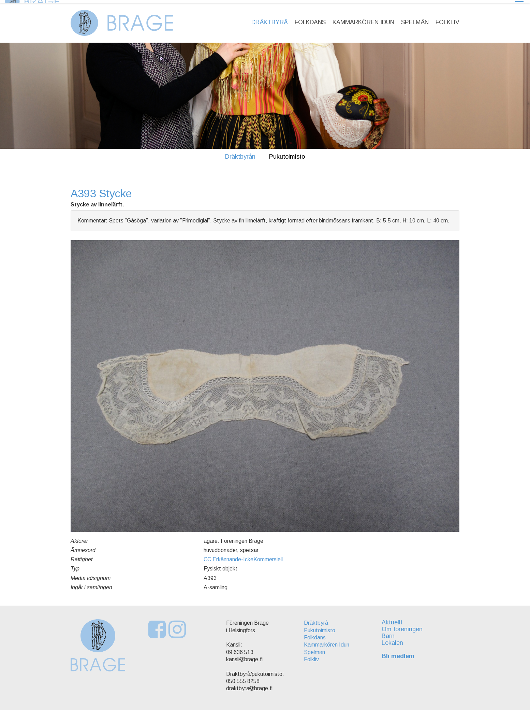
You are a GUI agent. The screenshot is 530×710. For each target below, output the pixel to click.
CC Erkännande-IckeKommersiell (243, 556)
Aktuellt (394, 619)
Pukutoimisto (287, 153)
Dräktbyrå (269, 19)
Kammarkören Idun (363, 19)
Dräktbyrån (240, 153)
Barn (390, 632)
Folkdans (310, 19)
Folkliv (447, 19)
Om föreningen (404, 626)
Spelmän (415, 19)
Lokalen (394, 639)
